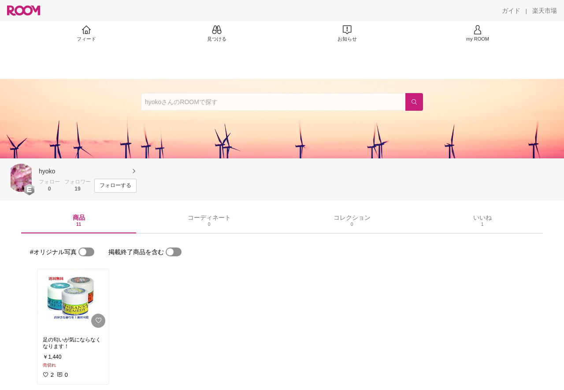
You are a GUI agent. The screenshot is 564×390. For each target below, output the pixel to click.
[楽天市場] (544, 11)
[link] (73, 300)
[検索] (414, 102)
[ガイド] (511, 11)
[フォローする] (115, 186)
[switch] (86, 252)
